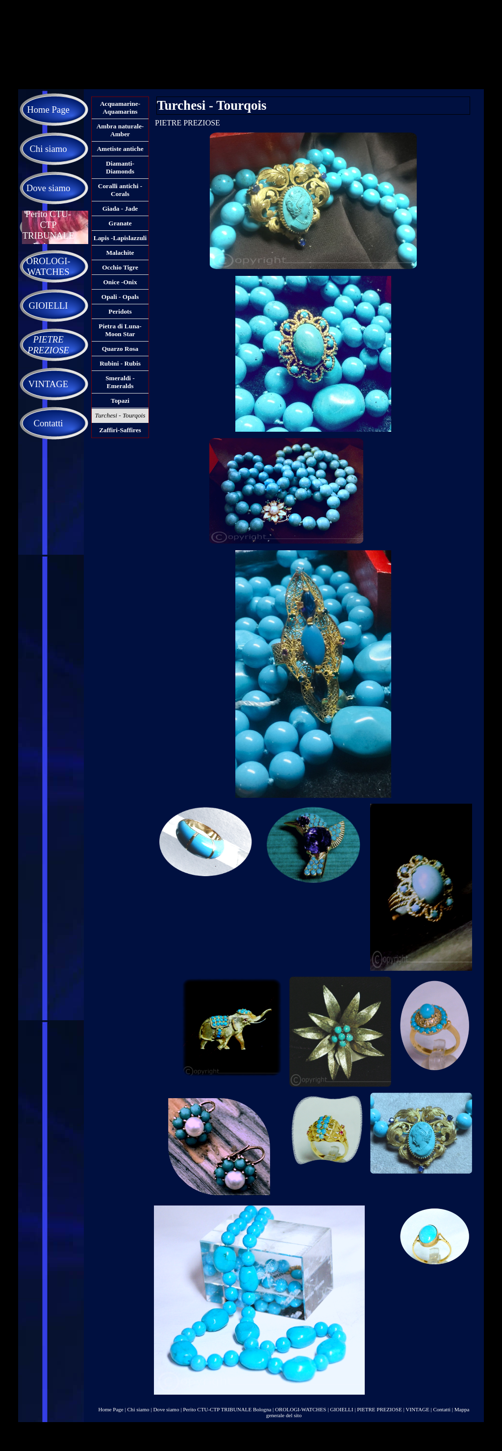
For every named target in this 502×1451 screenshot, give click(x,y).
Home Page (111, 1409)
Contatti (442, 1409)
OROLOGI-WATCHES (300, 1409)
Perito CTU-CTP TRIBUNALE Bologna (227, 1409)
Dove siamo (166, 1409)
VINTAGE (417, 1409)
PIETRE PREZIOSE (379, 1409)
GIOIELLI (341, 1409)
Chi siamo (138, 1409)
